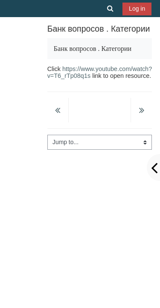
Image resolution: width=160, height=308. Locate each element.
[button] (110, 8)
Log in (137, 8)
